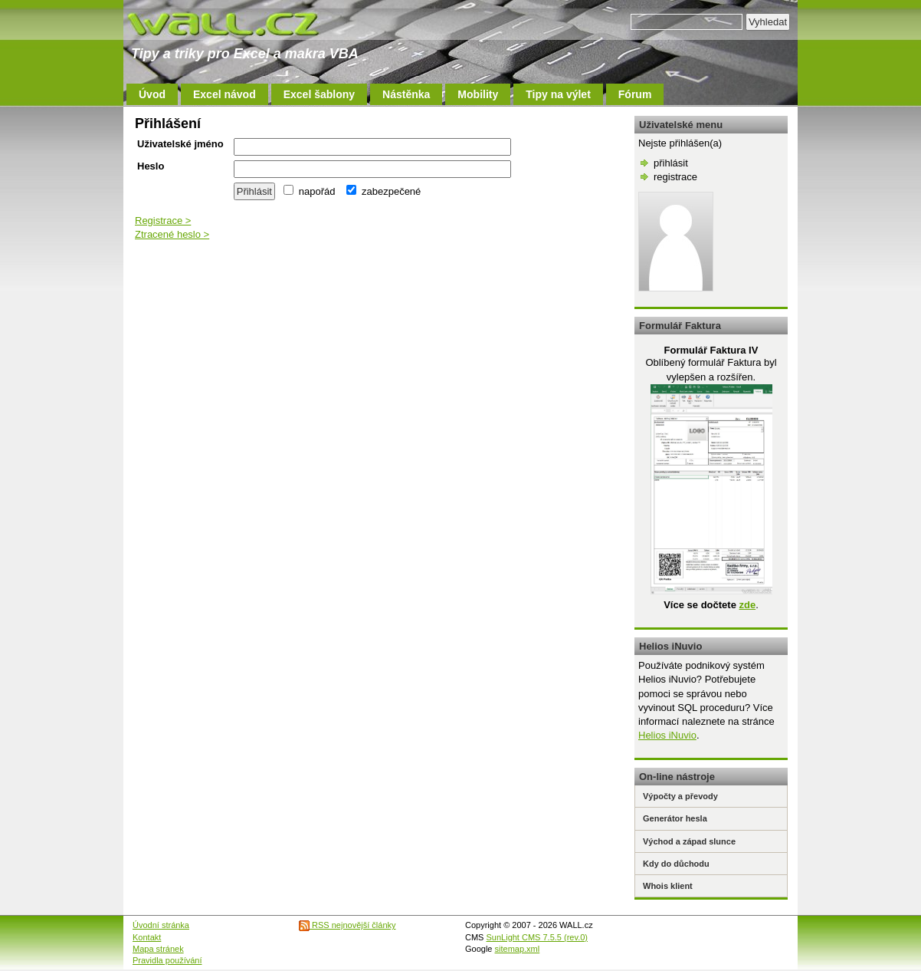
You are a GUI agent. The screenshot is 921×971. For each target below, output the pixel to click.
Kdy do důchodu (676, 863)
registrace (675, 177)
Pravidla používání (167, 960)
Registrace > (163, 220)
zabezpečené (383, 191)
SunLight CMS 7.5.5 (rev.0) (537, 937)
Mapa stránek (158, 948)
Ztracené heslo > (172, 234)
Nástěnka (406, 94)
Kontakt (147, 937)
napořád (309, 191)
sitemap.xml (517, 948)
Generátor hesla (675, 818)
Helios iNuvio (667, 735)
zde (747, 605)
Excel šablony (319, 94)
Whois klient (668, 885)
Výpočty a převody (680, 796)
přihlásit (671, 163)
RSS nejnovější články (347, 925)
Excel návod (224, 94)
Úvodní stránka (161, 925)
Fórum (635, 94)
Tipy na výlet (558, 94)
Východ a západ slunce (689, 841)
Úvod (152, 94)
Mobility (477, 94)
